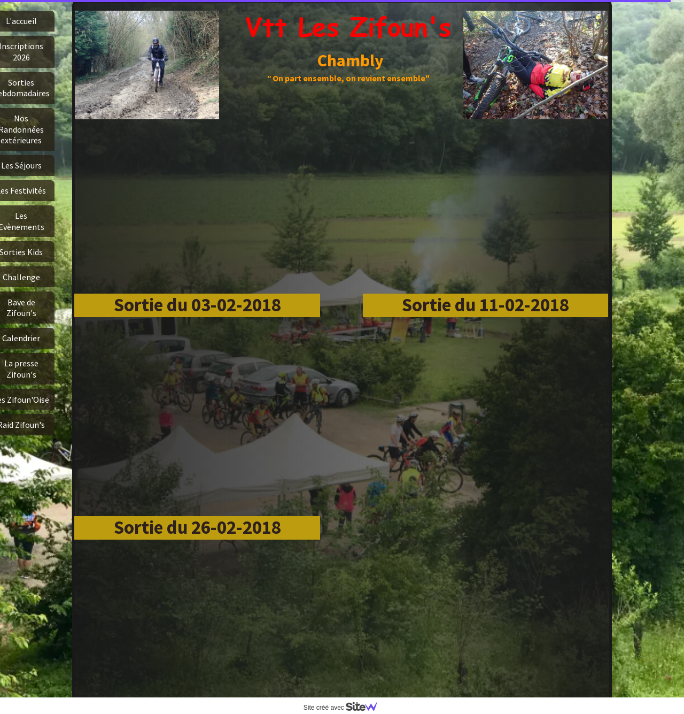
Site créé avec (345, 707)
